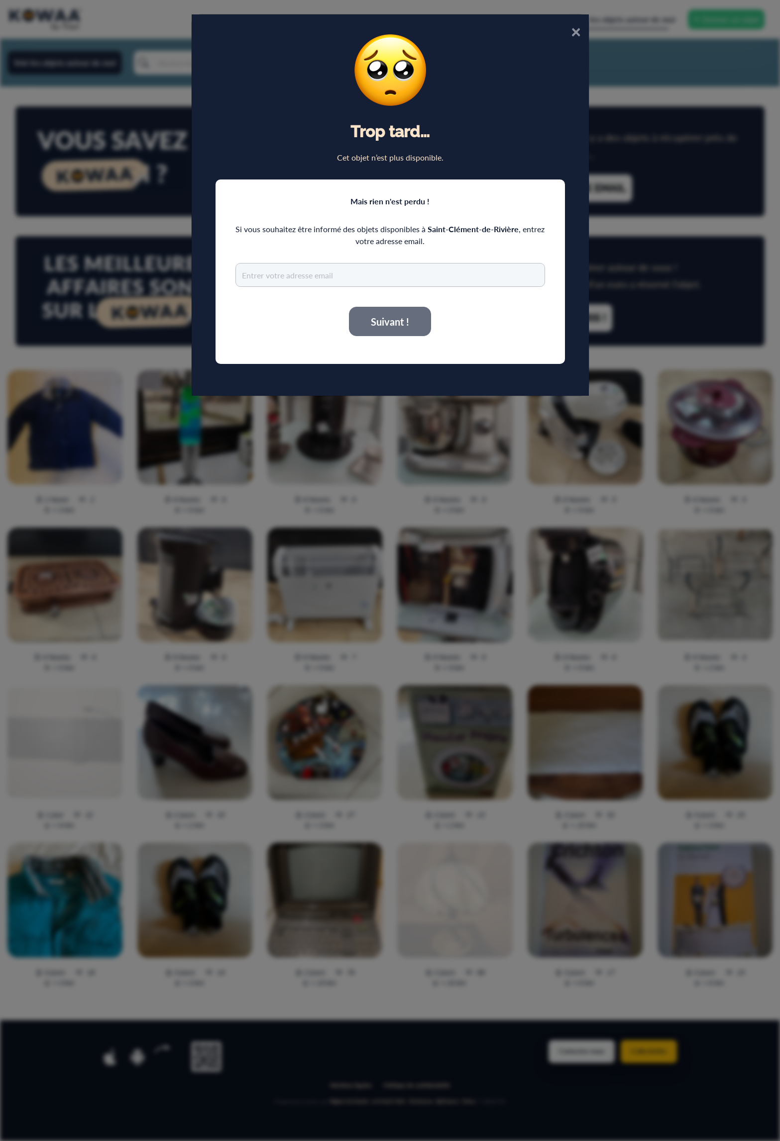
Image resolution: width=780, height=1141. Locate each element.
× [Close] (576, 31)
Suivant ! (390, 322)
